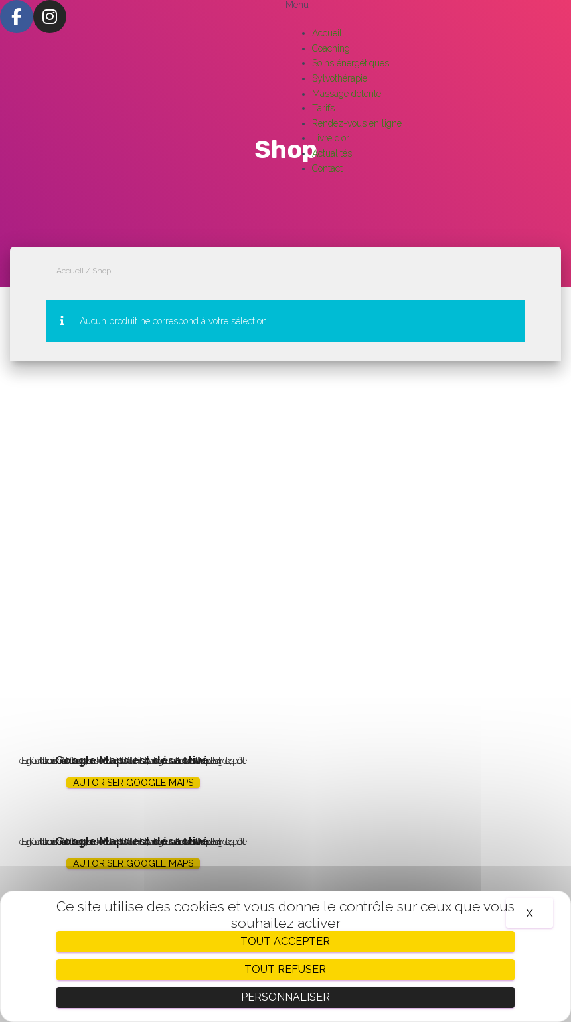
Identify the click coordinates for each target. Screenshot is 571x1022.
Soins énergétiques (350, 63)
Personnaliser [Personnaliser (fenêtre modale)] (285, 997)
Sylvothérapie (339, 78)
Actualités (332, 153)
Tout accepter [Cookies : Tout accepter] (285, 941)
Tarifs (323, 108)
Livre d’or (330, 138)
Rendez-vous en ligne (357, 123)
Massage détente (346, 93)
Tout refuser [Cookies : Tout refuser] (285, 969)
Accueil (327, 33)
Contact (327, 168)
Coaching (331, 48)
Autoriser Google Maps (133, 782)
